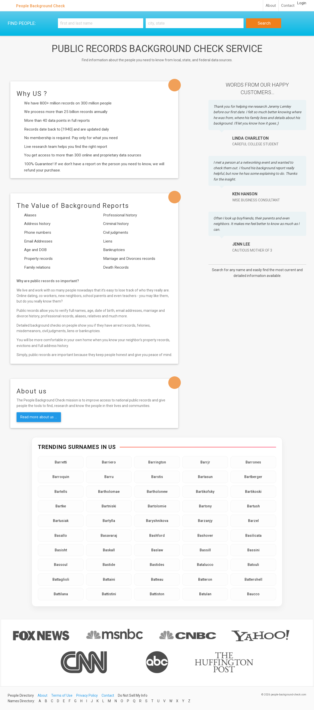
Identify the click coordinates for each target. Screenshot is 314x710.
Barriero (109, 462)
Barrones (253, 462)
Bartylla (109, 521)
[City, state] (195, 23)
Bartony (205, 506)
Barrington (157, 462)
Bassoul (60, 565)
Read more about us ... (38, 417)
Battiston (157, 594)
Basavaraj (109, 536)
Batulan (205, 594)
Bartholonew (157, 492)
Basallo (60, 536)
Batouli (253, 565)
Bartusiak (60, 521)
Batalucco (205, 565)
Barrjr (205, 462)
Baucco (253, 594)
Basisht (61, 550)
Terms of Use (61, 695)
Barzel (253, 521)
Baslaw (157, 550)
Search (264, 23)
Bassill (205, 550)
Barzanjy (205, 521)
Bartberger (253, 477)
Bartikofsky (205, 492)
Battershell (253, 579)
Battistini (109, 594)
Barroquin (60, 477)
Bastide (109, 565)
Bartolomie (157, 506)
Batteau (157, 579)
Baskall (109, 550)
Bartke (60, 506)
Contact (287, 5)
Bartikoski (253, 492)
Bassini (253, 550)
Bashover (205, 536)
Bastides (157, 565)
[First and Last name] (100, 23)
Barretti (61, 462)
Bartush (253, 506)
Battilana (61, 594)
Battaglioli (60, 579)
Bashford (157, 536)
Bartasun (205, 477)
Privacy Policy (87, 695)
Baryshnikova (157, 521)
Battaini (109, 579)
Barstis (157, 477)
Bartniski (109, 506)
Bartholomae (109, 492)
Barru (109, 477)
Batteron (205, 579)
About (271, 5)
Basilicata (253, 536)
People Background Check (40, 6)
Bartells (60, 492)
